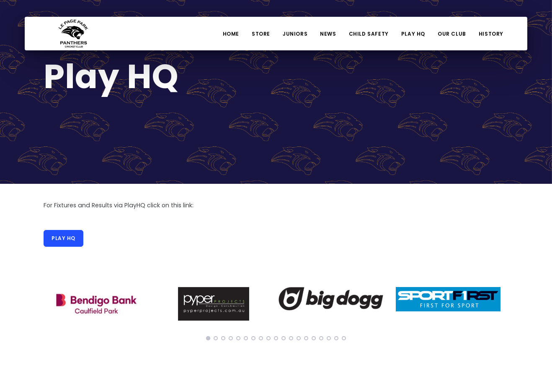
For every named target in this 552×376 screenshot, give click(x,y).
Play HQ (413, 33)
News (328, 33)
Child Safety (369, 33)
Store (261, 33)
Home (231, 33)
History (491, 33)
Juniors (295, 33)
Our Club (452, 33)
